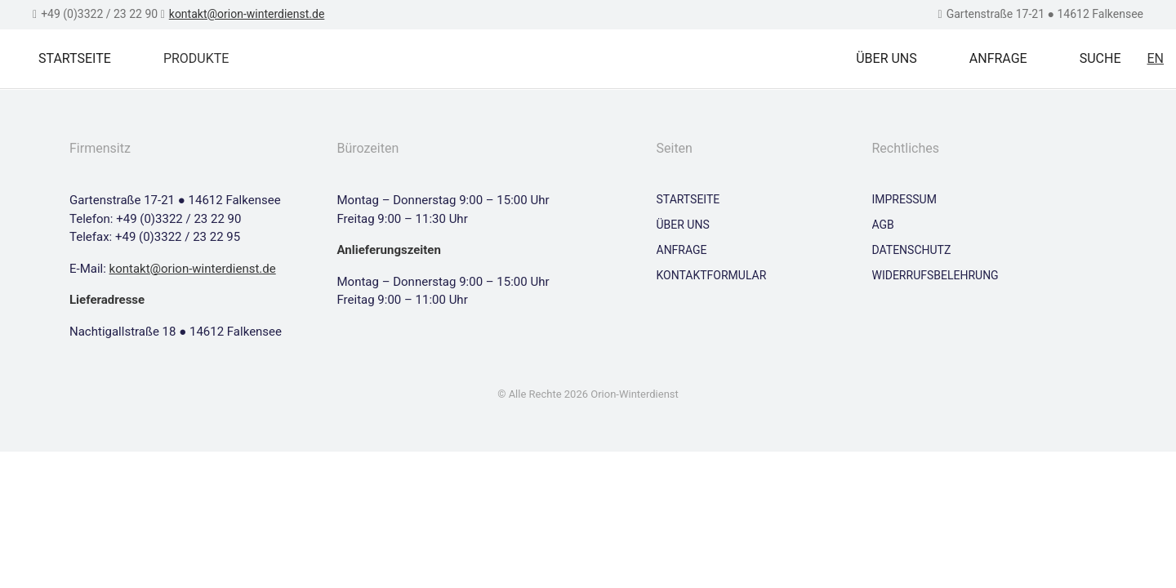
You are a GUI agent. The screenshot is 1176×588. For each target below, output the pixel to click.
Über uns (886, 58)
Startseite (74, 58)
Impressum (904, 199)
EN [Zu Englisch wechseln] (1155, 58)
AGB (883, 224)
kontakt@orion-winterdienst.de (247, 13)
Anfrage (998, 58)
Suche (1100, 58)
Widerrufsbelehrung (935, 275)
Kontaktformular (712, 275)
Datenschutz (911, 249)
